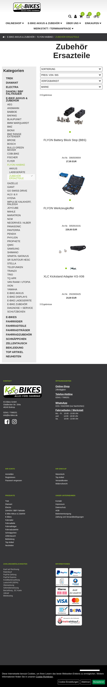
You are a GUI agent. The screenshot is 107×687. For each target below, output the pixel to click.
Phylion (12, 237)
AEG (9, 104)
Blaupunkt (14, 119)
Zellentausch (16, 343)
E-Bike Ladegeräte (19, 300)
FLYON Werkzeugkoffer (59, 208)
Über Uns (73, 23)
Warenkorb (60, 474)
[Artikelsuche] (70, 17)
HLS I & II (12, 194)
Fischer (12, 157)
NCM (10, 219)
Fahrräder (14, 321)
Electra (12, 87)
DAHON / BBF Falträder (14, 92)
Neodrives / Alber (19, 222)
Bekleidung (14, 347)
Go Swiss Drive (17, 190)
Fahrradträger (18, 330)
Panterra (13, 230)
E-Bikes (11, 317)
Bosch (11, 144)
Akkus (13, 168)
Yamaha (12, 289)
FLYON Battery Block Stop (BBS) (65, 140)
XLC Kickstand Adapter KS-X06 (64, 276)
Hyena (11, 198)
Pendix (11, 234)
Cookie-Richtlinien (44, 677)
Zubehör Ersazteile (67, 37)
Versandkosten (62, 480)
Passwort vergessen (13, 480)
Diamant (12, 82)
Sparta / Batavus (18, 256)
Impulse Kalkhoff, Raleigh (19, 203)
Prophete (13, 241)
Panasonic (14, 226)
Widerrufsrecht (62, 484)
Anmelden (9, 474)
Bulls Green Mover (15, 148)
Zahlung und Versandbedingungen (70, 517)
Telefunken (15, 267)
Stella (11, 263)
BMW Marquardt (18, 123)
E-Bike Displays (17, 297)
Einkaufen (93, 23)
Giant (11, 187)
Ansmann (13, 108)
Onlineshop (15, 23)
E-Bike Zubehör (17, 304)
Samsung (13, 248)
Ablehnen (85, 682)
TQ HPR (11, 278)
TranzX (12, 271)
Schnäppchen (16, 338)
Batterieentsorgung (63, 514)
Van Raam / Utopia (18, 282)
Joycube (12, 208)
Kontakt (59, 501)
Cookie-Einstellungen (69, 682)
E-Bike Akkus (15, 293)
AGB (58, 510)
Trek (9, 78)
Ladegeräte (17, 172)
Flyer (11, 161)
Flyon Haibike (45, 37)
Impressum (60, 504)
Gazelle (12, 183)
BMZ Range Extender (14, 135)
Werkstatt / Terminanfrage (53, 28)
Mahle (11, 211)
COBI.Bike (13, 153)
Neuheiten (13, 356)
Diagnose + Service (20, 308)
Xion (10, 285)
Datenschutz (61, 507)
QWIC (10, 245)
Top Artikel (14, 352)
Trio (10, 274)
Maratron (14, 215)
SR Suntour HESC (18, 260)
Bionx (11, 130)
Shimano (12, 252)
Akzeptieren (98, 682)
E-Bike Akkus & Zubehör (45, 23)
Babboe (12, 112)
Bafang (12, 115)
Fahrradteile (16, 325)
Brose (11, 140)
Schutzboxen (16, 311)
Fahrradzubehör (19, 334)
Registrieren (10, 477)
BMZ (9, 126)
